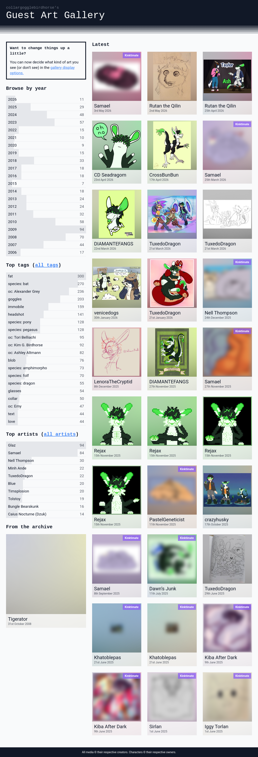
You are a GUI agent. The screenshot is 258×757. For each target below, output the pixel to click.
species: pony (19, 322)
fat (10, 276)
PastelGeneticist (166, 519)
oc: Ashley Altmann (24, 352)
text (11, 414)
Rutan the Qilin (165, 106)
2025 (12, 107)
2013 (12, 198)
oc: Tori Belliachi (22, 337)
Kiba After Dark (221, 657)
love (11, 421)
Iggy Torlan (216, 726)
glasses (14, 391)
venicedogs (106, 313)
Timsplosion (18, 491)
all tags (46, 265)
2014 (12, 191)
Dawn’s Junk (162, 589)
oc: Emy (15, 406)
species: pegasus (22, 329)
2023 (12, 122)
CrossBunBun (164, 175)
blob (12, 360)
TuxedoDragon (165, 244)
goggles (15, 299)
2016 (12, 176)
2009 (12, 229)
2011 (12, 214)
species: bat (18, 283)
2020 (12, 145)
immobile (16, 306)
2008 (12, 237)
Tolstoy (14, 498)
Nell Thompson (221, 313)
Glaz (12, 445)
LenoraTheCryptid (113, 382)
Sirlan (155, 726)
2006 (12, 252)
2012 (12, 206)
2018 (12, 160)
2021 (12, 137)
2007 (12, 244)
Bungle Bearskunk (23, 506)
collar (13, 398)
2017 (12, 168)
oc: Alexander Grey (24, 291)
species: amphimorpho (27, 368)
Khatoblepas (107, 657)
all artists (60, 434)
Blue (12, 483)
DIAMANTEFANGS (113, 244)
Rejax (100, 451)
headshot (16, 314)
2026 (12, 99)
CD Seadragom (110, 175)
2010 (12, 221)
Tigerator (18, 619)
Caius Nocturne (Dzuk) (27, 514)
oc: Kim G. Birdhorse (25, 345)
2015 (12, 183)
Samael (102, 106)
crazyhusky (217, 519)
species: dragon (21, 383)
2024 (12, 114)
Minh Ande (17, 468)
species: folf (18, 375)
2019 (12, 153)
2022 (12, 130)
